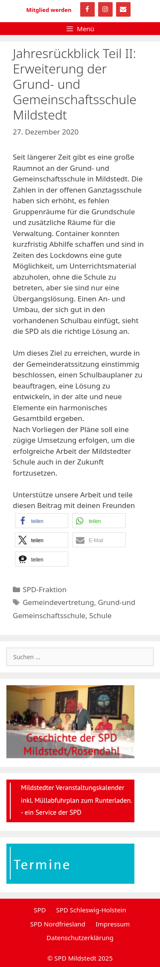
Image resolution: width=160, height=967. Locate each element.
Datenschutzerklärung (80, 937)
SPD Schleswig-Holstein (91, 910)
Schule (100, 615)
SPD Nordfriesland (57, 924)
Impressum (113, 924)
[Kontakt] (123, 9)
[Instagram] (105, 9)
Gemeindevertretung (58, 602)
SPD (40, 910)
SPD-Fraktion (45, 589)
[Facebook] (87, 9)
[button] (41, 520)
